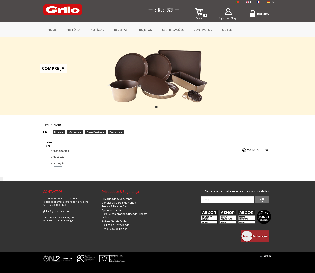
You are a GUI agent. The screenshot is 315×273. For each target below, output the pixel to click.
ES (270, 2)
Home (52, 30)
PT (239, 2)
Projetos (144, 30)
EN (249, 2)
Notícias (97, 30)
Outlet (228, 30)
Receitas (120, 30)
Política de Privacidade (115, 225)
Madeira (75, 132)
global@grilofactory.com (56, 211)
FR (260, 2)
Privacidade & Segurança (117, 199)
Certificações (173, 30)
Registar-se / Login (228, 18)
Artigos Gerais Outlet (114, 221)
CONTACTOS (203, 30)
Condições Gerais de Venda (119, 202)
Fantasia (116, 132)
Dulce (59, 132)
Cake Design (95, 132)
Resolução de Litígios (114, 229)
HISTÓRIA (73, 30)
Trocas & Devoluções (115, 206)
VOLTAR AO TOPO (257, 150)
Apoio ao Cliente (112, 210)
